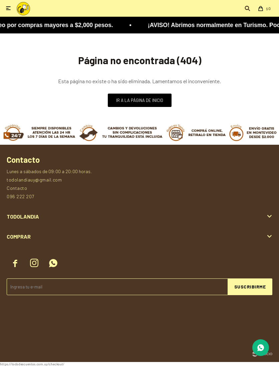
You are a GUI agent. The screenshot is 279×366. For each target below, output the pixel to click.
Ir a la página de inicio (139, 100)
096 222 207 (20, 196)
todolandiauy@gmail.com (34, 179)
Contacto (17, 188)
